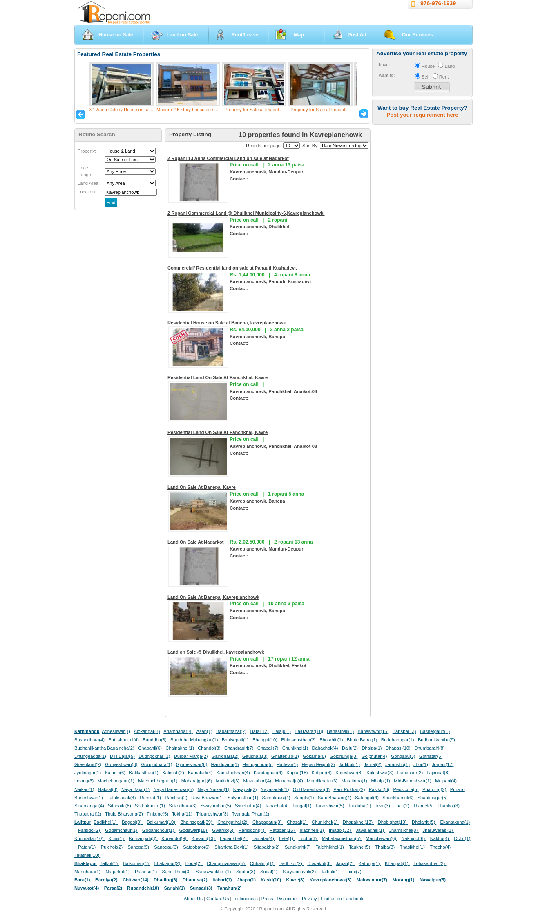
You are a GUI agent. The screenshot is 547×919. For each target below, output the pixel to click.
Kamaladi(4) (200, 772)
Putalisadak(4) (121, 797)
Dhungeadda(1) (90, 756)
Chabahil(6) (150, 748)
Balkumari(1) (136, 863)
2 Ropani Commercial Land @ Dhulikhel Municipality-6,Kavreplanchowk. (246, 213)
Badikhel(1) (106, 822)
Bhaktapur (85, 863)
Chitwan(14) (136, 879)
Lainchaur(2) (410, 772)
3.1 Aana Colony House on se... (121, 109)
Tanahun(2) (230, 887)
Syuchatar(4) (248, 805)
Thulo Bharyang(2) (124, 813)
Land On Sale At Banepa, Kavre (201, 487)
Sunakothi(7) (298, 847)
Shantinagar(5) (433, 797)
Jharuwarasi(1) (438, 830)
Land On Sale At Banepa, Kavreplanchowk (213, 597)
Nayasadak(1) (275, 789)
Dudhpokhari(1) (154, 756)
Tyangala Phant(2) (250, 813)
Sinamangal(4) (89, 805)
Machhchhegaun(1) (157, 780)
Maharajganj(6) (196, 780)
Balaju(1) (281, 731)
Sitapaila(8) (119, 805)
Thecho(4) (441, 847)
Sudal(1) (269, 871)
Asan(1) (204, 731)
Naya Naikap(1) (214, 789)
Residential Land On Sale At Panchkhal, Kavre (217, 377)
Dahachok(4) (325, 748)
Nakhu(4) (440, 838)
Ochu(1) (462, 838)
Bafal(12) (259, 731)
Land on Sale (182, 35)
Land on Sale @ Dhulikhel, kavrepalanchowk (215, 651)
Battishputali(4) (123, 739)
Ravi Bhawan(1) (207, 797)
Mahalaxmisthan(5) (342, 838)
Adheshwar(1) (116, 731)
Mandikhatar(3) (322, 780)
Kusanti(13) (204, 838)
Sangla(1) (304, 797)
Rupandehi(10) (143, 887)
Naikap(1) (84, 789)
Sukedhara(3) (182, 805)
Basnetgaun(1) (435, 731)
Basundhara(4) (89, 739)
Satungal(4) (367, 797)
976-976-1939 (438, 3)
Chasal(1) (297, 822)
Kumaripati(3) (143, 838)
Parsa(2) (113, 887)
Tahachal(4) (276, 805)
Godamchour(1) (158, 830)
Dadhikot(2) (291, 863)
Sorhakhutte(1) (150, 805)
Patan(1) (87, 847)
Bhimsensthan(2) (298, 739)
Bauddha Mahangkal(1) (194, 739)
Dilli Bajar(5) (122, 756)
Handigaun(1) (225, 764)
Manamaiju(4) (289, 780)
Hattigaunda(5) (258, 764)
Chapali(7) (268, 748)
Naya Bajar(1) (135, 789)
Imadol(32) (340, 830)
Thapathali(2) (87, 813)
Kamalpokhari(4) (233, 772)
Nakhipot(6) (413, 838)
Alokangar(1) (147, 731)
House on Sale (115, 35)
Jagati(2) (345, 863)
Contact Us (217, 898)
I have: (383, 64)
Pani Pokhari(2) (349, 789)
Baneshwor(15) (372, 731)
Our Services (417, 35)
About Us (193, 898)
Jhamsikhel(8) (404, 830)
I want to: (385, 75)
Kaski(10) (271, 879)
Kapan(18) (297, 772)
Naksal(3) (108, 789)
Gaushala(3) (255, 756)
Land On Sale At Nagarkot (195, 541)
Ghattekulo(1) (285, 756)
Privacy (309, 898)
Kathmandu (87, 731)
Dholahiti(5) (424, 822)
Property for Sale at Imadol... (253, 109)
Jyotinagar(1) (87, 772)
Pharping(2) (434, 789)
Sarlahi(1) (175, 887)
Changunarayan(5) (226, 863)
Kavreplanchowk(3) (331, 879)
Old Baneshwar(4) (311, 789)
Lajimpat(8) (438, 772)
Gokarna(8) (314, 756)
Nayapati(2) (245, 789)
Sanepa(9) (139, 847)
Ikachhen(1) (312, 830)
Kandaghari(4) (268, 772)
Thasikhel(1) (413, 847)
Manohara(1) (88, 871)
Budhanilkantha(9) (436, 739)
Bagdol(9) (132, 822)
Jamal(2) (373, 764)
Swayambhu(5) (215, 805)
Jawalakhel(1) (370, 830)
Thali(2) (401, 805)
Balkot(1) (109, 863)
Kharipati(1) (397, 863)
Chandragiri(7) (239, 748)
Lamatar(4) (263, 838)
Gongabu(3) (403, 756)
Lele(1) (287, 838)
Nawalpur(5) (433, 879)
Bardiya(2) (107, 879)
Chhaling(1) (262, 863)
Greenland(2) (87, 764)
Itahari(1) (222, 879)
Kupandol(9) (174, 838)
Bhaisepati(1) (235, 739)
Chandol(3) (209, 748)
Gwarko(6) (223, 830)
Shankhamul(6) (397, 797)
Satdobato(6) (197, 847)
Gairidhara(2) (225, 756)
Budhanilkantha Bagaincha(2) (104, 748)
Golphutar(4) (374, 756)
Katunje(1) (370, 863)
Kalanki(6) (115, 772)
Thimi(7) (354, 871)
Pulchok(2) (112, 847)
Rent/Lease (244, 35)
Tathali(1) (331, 871)
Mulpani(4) (446, 780)
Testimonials (245, 898)
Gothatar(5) (430, 756)
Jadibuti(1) (349, 764)
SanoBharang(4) (334, 797)
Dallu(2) (350, 748)
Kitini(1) (116, 838)
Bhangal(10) (264, 739)
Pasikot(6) (379, 789)
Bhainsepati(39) (196, 822)
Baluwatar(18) (309, 731)
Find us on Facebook (342, 898)
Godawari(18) (193, 830)
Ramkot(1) (150, 797)
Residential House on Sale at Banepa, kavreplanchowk (226, 322)
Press (268, 898)
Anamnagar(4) (178, 731)
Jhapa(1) (247, 879)
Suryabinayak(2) (300, 871)
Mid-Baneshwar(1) (412, 780)
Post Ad (357, 35)
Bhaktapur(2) (168, 863)
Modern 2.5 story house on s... (187, 109)
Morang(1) (403, 879)
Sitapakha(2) (267, 847)
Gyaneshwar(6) (191, 764)
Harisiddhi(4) (252, 830)
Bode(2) (194, 863)
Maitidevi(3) (227, 780)
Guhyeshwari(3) (121, 764)
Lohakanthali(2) (429, 863)
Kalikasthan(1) (144, 772)
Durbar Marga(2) (191, 756)
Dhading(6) (166, 879)
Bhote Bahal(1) (362, 739)
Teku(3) (382, 805)
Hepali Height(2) (318, 764)
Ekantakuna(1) (455, 822)
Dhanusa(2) (196, 879)
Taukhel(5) (360, 847)
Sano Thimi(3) (177, 871)
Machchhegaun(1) (116, 780)
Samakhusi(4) (276, 797)
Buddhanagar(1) (397, 739)
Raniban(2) (176, 797)
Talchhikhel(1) (330, 847)
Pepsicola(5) (405, 789)
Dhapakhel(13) (358, 822)
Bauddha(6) (154, 739)
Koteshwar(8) (349, 772)
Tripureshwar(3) (212, 813)
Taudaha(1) (359, 805)
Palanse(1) (146, 871)
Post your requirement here (422, 115)
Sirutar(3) (246, 871)
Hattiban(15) (283, 830)
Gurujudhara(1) (156, 764)
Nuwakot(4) (87, 887)
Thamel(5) (423, 805)
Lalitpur (82, 822)
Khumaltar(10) (89, 838)
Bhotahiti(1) (331, 739)
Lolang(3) (84, 780)
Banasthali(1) (340, 731)
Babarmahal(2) (231, 731)
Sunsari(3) (202, 887)
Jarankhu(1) (397, 764)
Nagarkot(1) (118, 871)
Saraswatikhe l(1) (214, 871)
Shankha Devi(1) (232, 847)
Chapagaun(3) (267, 822)
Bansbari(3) (404, 731)
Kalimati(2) (173, 772)
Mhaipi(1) (380, 780)
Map (299, 35)
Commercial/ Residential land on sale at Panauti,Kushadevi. (232, 267)
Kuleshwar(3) (379, 772)
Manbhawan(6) (381, 838)
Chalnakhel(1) (179, 748)
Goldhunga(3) (343, 756)
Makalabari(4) (257, 780)
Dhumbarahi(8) (429, 748)
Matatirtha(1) (354, 780)
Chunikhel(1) (295, 748)
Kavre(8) (296, 879)
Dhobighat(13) (393, 822)
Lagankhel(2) (234, 838)
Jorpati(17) (442, 764)
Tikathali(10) (87, 855)
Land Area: (89, 183)
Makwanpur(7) (372, 879)
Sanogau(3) (166, 847)
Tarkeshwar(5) (329, 805)
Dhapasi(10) (398, 748)
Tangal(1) (302, 805)
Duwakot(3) (319, 863)
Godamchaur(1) (121, 830)
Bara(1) (83, 879)
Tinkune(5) (157, 813)
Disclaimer (287, 898)
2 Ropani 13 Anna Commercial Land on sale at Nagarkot (228, 158)
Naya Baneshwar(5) (173, 789)
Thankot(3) (449, 805)
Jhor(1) (420, 764)
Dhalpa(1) (372, 748)
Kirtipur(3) (322, 772)
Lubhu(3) (308, 838)
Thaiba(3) (385, 847)
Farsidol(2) (89, 830)
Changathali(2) (233, 822)
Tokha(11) (182, 813)
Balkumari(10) (161, 822)
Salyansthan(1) (243, 797)
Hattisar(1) (287, 764)
